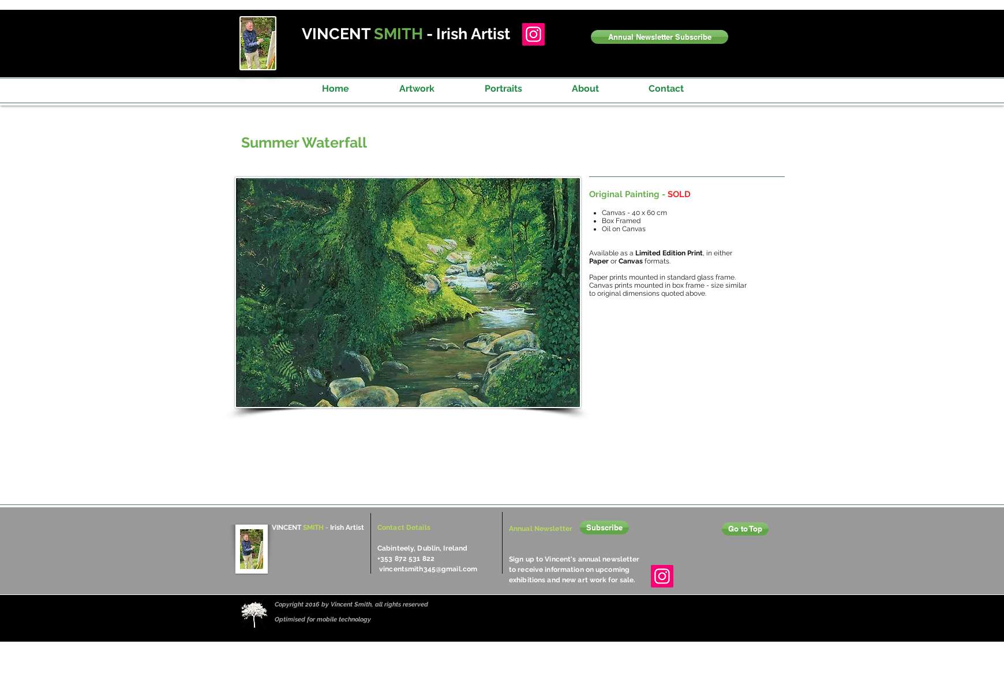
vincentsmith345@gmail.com (428, 569)
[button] (659, 37)
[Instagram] (533, 34)
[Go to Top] (745, 529)
